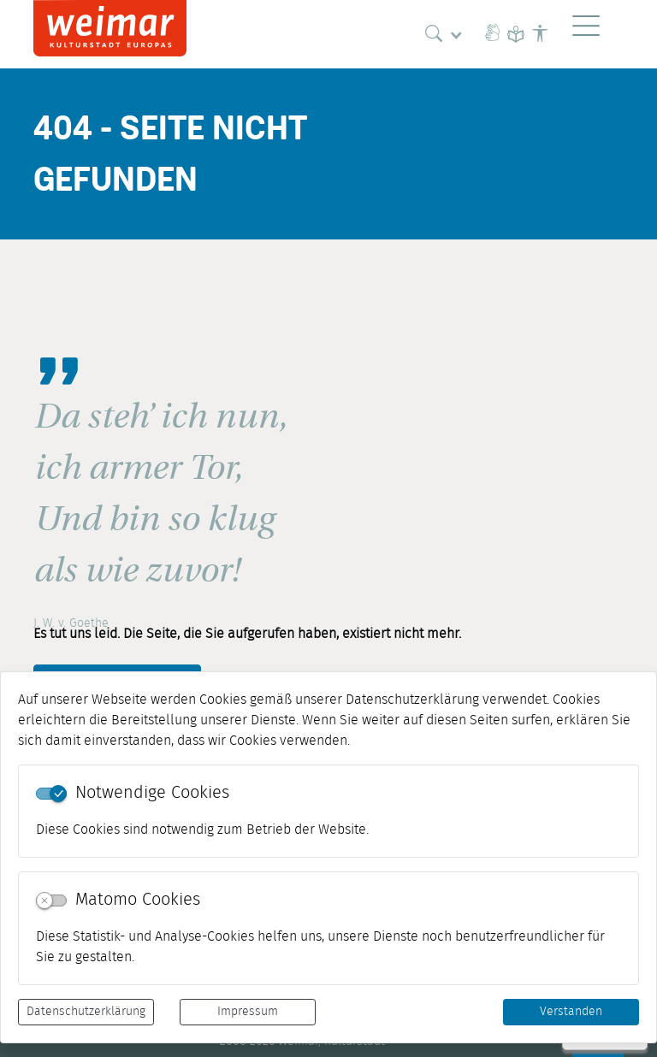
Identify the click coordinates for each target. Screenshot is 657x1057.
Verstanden (571, 1012)
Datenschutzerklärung (86, 1012)
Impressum (247, 1012)
